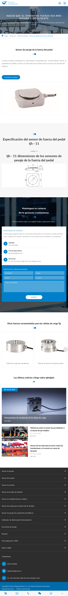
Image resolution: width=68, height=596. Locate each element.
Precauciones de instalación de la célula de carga (25, 418)
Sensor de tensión (34, 472)
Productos (13, 36)
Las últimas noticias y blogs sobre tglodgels (34, 378)
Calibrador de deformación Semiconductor (34, 514)
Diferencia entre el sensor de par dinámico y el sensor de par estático (44, 429)
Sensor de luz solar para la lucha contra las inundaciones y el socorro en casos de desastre (44, 443)
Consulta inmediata (11, 77)
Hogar (6, 36)
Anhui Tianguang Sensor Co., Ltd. (20, 580)
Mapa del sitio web (8, 583)
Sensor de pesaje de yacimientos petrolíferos (34, 507)
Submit (34, 297)
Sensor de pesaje (22, 36)
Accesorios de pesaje (34, 521)
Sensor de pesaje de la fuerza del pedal (41, 36)
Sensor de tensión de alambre (34, 486)
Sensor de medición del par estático (34, 493)
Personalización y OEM (34, 535)
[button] (65, 349)
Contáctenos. (6, 551)
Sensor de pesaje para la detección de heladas (34, 500)
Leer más (7, 421)
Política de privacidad (23, 583)
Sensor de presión (34, 479)
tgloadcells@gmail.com (14, 565)
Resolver (34, 528)
